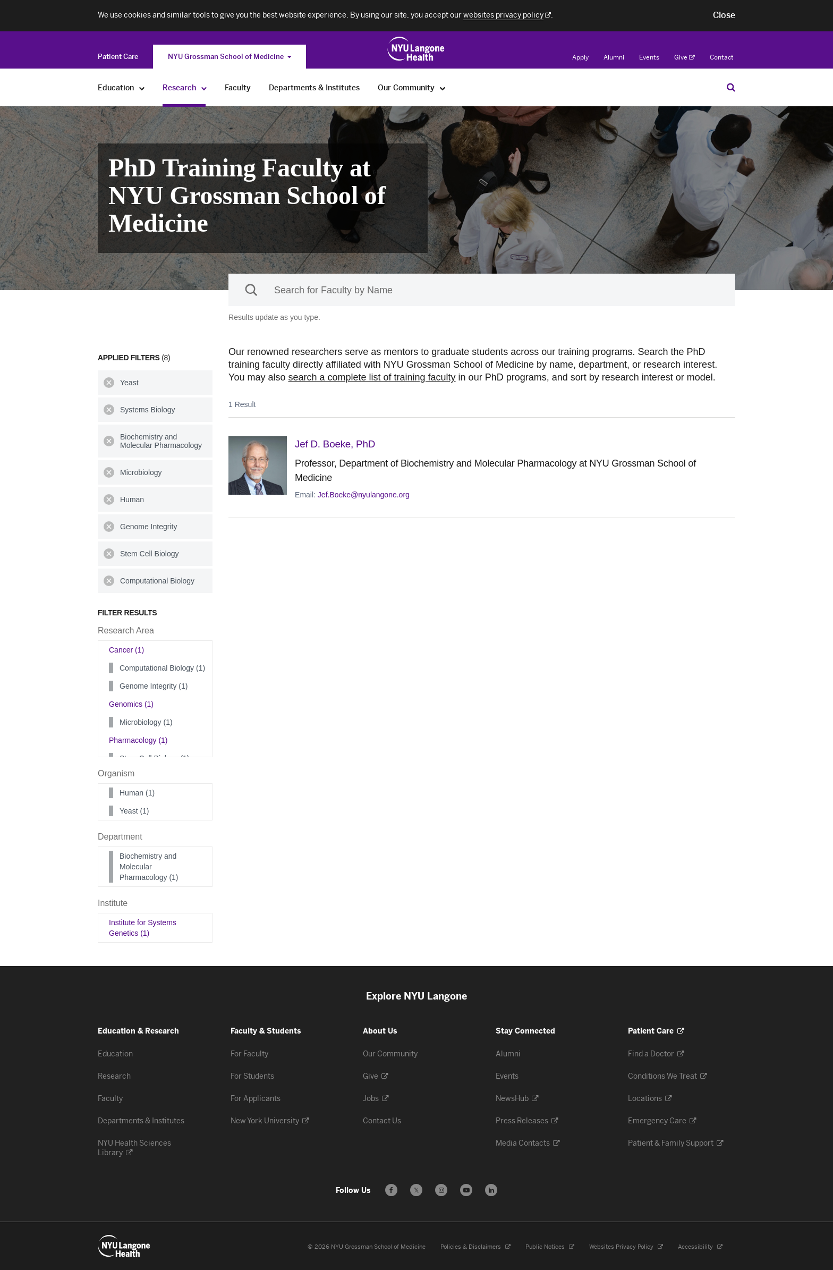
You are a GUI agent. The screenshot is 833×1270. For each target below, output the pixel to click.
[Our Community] (442, 88)
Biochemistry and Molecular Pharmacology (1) (149, 867)
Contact (722, 57)
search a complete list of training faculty (371, 377)
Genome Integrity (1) (154, 686)
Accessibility (700, 1246)
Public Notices (549, 1246)
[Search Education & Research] (731, 87)
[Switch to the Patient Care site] (117, 56)
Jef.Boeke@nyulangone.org (364, 494)
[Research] (204, 88)
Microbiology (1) (146, 722)
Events (649, 57)
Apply (580, 57)
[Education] (142, 88)
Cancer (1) (126, 650)
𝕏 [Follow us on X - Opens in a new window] (416, 1191)
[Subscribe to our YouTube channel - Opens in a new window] (466, 1190)
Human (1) (137, 793)
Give (684, 57)
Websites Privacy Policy (626, 1246)
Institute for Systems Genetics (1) (142, 927)
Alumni (614, 57)
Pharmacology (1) (138, 740)
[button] (724, 15)
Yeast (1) (134, 811)
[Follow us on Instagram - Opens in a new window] (441, 1190)
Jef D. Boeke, (340, 443)
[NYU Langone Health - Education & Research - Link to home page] (124, 1246)
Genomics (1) (131, 704)
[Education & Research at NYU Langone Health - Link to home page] (416, 49)
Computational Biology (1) (162, 668)
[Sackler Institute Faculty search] (481, 290)
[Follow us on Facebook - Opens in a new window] (391, 1190)
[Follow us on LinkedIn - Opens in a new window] (491, 1190)
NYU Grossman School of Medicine (229, 57)
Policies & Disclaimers (475, 1246)
